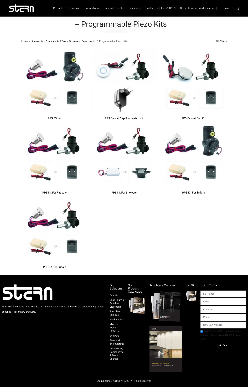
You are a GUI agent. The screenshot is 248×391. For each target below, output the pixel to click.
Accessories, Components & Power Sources (55, 45)
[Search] (237, 10)
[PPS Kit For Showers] (124, 160)
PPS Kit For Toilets (193, 197)
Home (24, 45)
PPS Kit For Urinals (54, 271)
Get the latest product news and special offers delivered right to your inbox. (220, 339)
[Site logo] (22, 10)
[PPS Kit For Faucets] (54, 160)
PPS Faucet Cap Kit (193, 122)
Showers (114, 340)
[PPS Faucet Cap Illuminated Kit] (124, 86)
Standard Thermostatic (117, 346)
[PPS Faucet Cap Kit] (194, 86)
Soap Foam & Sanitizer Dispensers (117, 307)
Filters (223, 45)
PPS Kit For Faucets (54, 197)
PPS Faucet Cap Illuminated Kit (124, 122)
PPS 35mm (54, 122)
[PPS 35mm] (54, 86)
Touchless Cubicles (115, 317)
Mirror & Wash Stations (114, 332)
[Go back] (77, 28)
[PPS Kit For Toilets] (194, 160)
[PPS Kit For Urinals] (54, 235)
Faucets (114, 299)
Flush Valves (116, 324)
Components (88, 45)
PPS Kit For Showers (124, 197)
